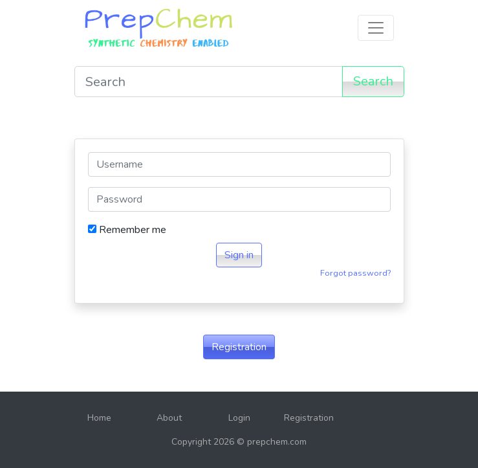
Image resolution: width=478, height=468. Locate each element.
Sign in (239, 255)
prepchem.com (277, 442)
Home (99, 418)
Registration (239, 347)
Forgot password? (355, 273)
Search (373, 81)
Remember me (127, 230)
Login (239, 418)
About (169, 418)
